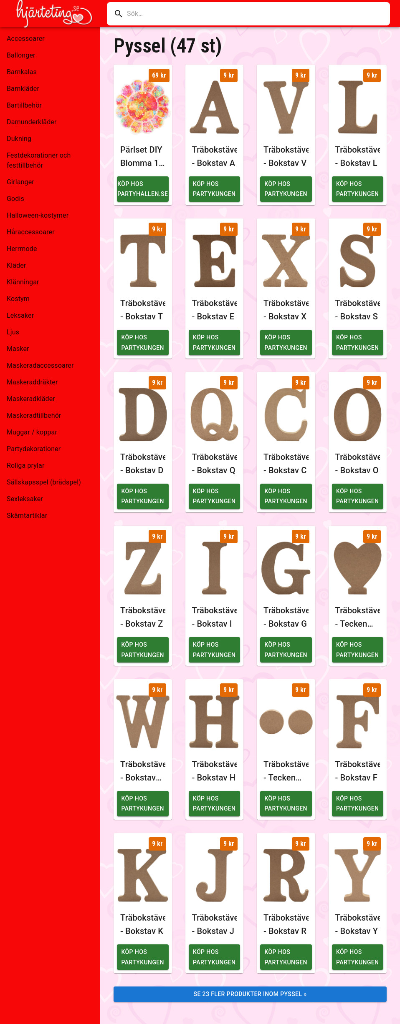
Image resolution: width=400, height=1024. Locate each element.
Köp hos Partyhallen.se (142, 189)
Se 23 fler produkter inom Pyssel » (250, 994)
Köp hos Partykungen (214, 189)
